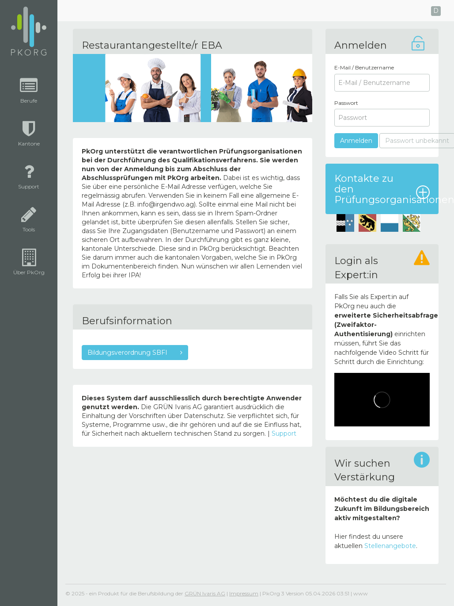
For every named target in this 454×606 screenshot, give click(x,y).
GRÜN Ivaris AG (205, 593)
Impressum (243, 593)
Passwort (346, 103)
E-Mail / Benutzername (364, 67)
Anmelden (356, 141)
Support (284, 433)
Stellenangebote (390, 546)
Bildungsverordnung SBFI (128, 353)
